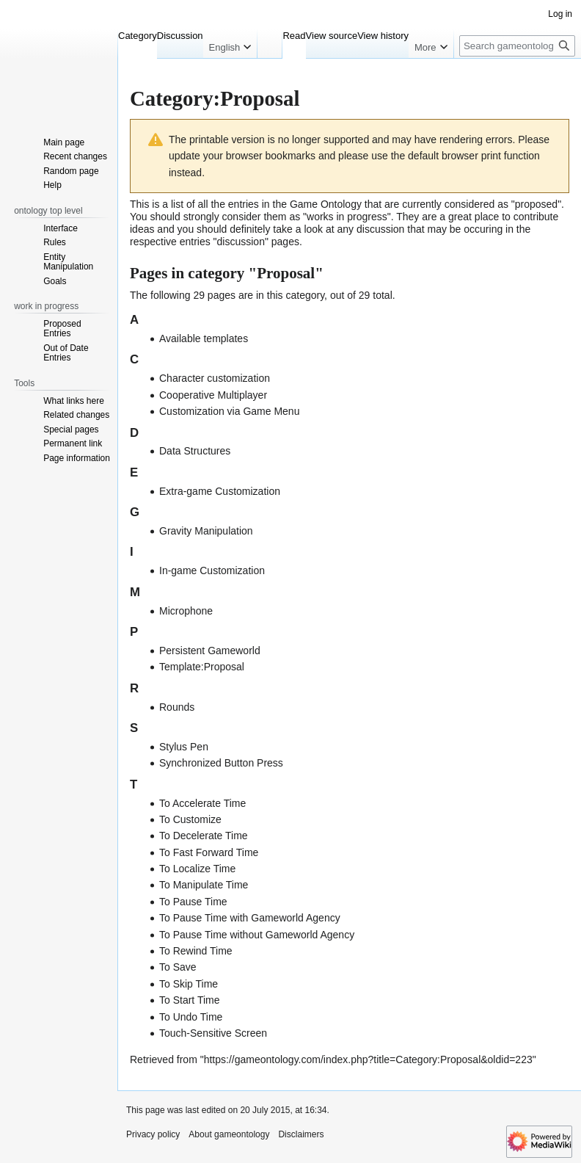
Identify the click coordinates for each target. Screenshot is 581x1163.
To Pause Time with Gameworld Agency (249, 918)
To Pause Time (193, 901)
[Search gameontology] (517, 46)
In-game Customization (212, 570)
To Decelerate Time (203, 835)
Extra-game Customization (219, 491)
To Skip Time (188, 984)
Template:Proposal (201, 667)
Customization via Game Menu (229, 411)
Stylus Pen (183, 747)
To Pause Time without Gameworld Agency (256, 935)
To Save (178, 967)
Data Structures (194, 451)
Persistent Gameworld (209, 650)
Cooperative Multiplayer (213, 395)
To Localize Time (197, 868)
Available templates (203, 338)
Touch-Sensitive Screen (213, 1033)
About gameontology (229, 1134)
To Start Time (189, 1000)
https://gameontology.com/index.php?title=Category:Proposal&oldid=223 (368, 1059)
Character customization (214, 378)
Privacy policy (153, 1134)
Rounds (176, 707)
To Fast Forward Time (208, 852)
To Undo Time (190, 1017)
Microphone (186, 611)
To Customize (190, 819)
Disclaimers (301, 1134)
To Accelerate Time (202, 803)
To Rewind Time (196, 951)
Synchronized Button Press (221, 763)
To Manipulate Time (203, 885)
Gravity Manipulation (206, 531)
